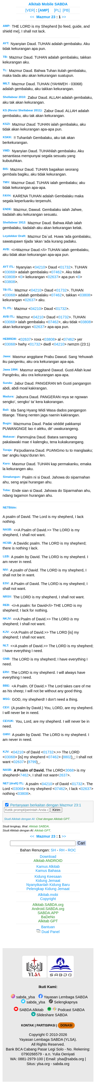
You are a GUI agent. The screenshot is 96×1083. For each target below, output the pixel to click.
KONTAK (27, 1025)
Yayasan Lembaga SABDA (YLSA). (48, 1039)
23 (53, 17)
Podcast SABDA (66, 1010)
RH (62, 850)
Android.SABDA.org (48, 909)
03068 (10, 272)
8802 (67, 757)
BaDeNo (48, 917)
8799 (32, 762)
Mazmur (43, 17)
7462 (24, 775)
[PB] (66, 10)
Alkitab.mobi (48, 895)
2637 (63, 775)
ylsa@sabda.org (70, 1059)
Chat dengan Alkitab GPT (52, 818)
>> (64, 17)
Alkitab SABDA (39, 826)
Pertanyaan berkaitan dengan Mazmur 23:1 (45, 805)
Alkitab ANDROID (48, 861)
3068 (69, 770)
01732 (65, 267)
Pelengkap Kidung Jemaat (47, 889)
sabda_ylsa (23, 997)
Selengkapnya (63, 1002)
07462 (56, 272)
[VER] (30, 10)
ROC (72, 850)
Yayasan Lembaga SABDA (63, 997)
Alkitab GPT (42, 830)
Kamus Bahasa (48, 871)
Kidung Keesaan (48, 876)
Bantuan (48, 927)
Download (48, 856)
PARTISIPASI (46, 1025)
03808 (10, 277)
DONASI (66, 1025)
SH (53, 850)
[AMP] (43, 10)
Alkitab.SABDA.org (48, 905)
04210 (40, 267)
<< (32, 17)
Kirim (56, 810)
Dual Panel (47, 932)
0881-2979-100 (30, 1059)
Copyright (48, 899)
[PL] (57, 10)
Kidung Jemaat (48, 881)
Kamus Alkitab (48, 866)
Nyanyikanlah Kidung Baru (48, 885)
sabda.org (61, 1064)
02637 (53, 277)
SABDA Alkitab (28, 1010)
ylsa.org (43, 1064)
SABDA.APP (48, 913)
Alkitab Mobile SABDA (48, 4)
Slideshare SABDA (49, 1015)
